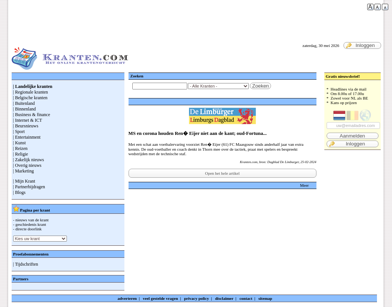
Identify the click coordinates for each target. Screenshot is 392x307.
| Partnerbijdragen (29, 186)
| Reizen (20, 148)
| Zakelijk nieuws (28, 159)
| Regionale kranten (30, 92)
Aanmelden (352, 136)
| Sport (19, 131)
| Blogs (19, 192)
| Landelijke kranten (33, 86)
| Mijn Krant (24, 181)
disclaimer (224, 298)
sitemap (265, 298)
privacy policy (196, 298)
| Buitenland (24, 103)
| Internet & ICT (27, 120)
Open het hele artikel (222, 173)
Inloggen (360, 45)
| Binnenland (24, 109)
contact (245, 298)
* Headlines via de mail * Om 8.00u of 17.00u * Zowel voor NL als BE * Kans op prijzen (352, 117)
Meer (304, 185)
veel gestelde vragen (160, 298)
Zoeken (260, 86)
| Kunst (19, 142)
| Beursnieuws (25, 126)
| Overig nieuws (27, 165)
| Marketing (23, 171)
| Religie (20, 154)
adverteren (127, 298)
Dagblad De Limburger (283, 162)
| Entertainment (27, 137)
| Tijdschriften (25, 264)
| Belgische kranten (30, 97)
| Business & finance (31, 114)
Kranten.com (248, 162)
